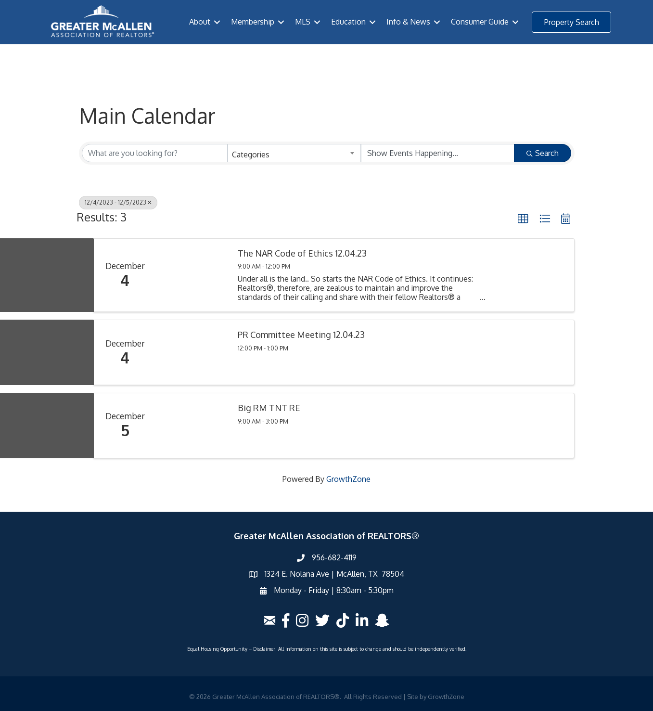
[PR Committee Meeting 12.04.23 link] (192, 352)
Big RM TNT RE (269, 408)
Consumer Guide (480, 21)
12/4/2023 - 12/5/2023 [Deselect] (118, 202)
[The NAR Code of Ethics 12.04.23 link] (192, 275)
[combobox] (294, 153)
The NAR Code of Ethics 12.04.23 (302, 253)
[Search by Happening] (437, 153)
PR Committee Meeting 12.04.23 (301, 335)
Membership (252, 21)
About (199, 21)
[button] (571, 22)
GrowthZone (348, 479)
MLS (302, 21)
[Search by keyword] (155, 153)
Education (348, 21)
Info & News (408, 21)
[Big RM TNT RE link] (192, 425)
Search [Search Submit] (542, 153)
